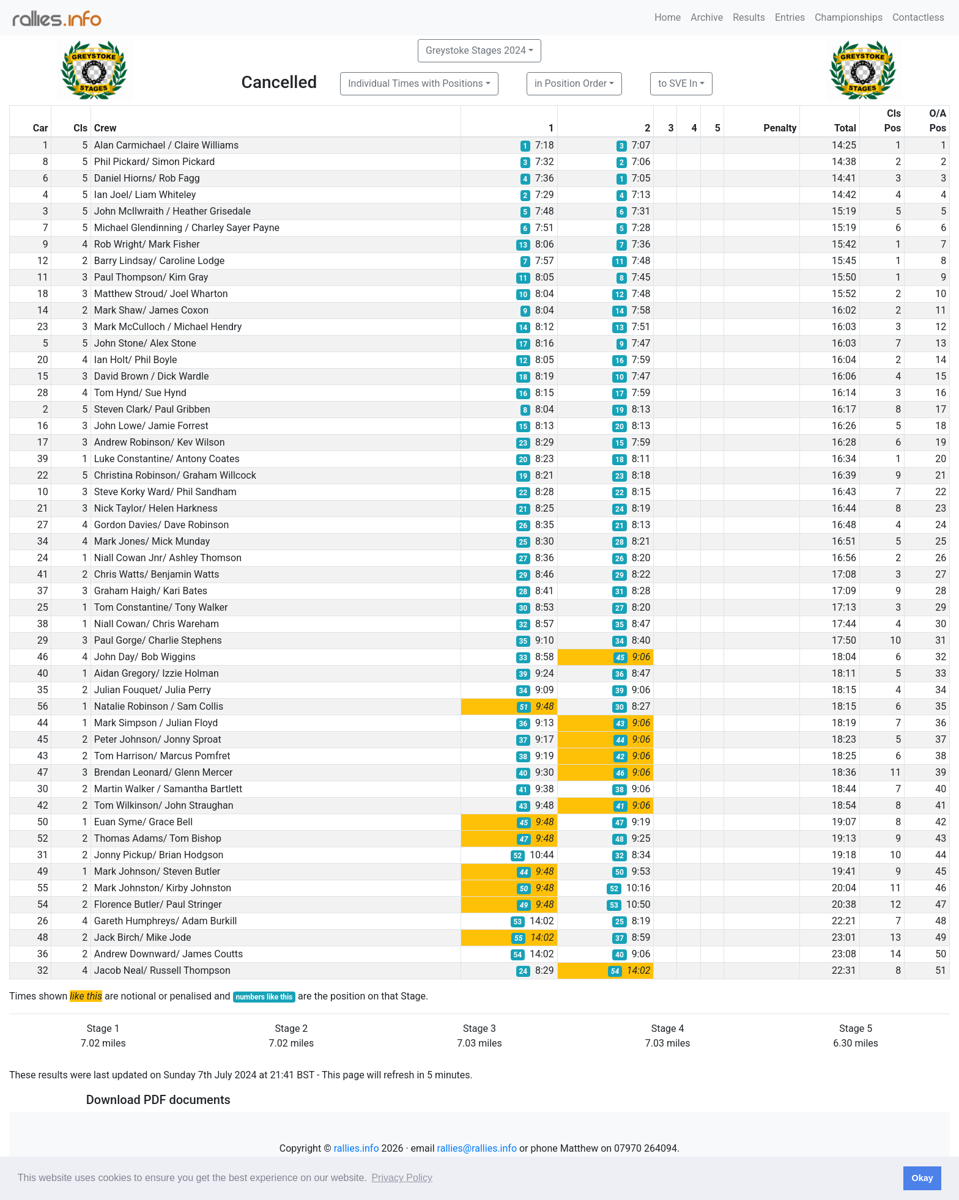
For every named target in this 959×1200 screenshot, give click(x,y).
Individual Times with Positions (415, 83)
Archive (707, 17)
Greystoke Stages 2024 (476, 50)
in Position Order (571, 83)
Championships (849, 17)
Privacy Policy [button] (401, 1177)
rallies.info (356, 1148)
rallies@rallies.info (477, 1148)
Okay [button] (922, 1178)
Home (667, 17)
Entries (790, 17)
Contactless (918, 17)
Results (749, 17)
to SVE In (677, 83)
